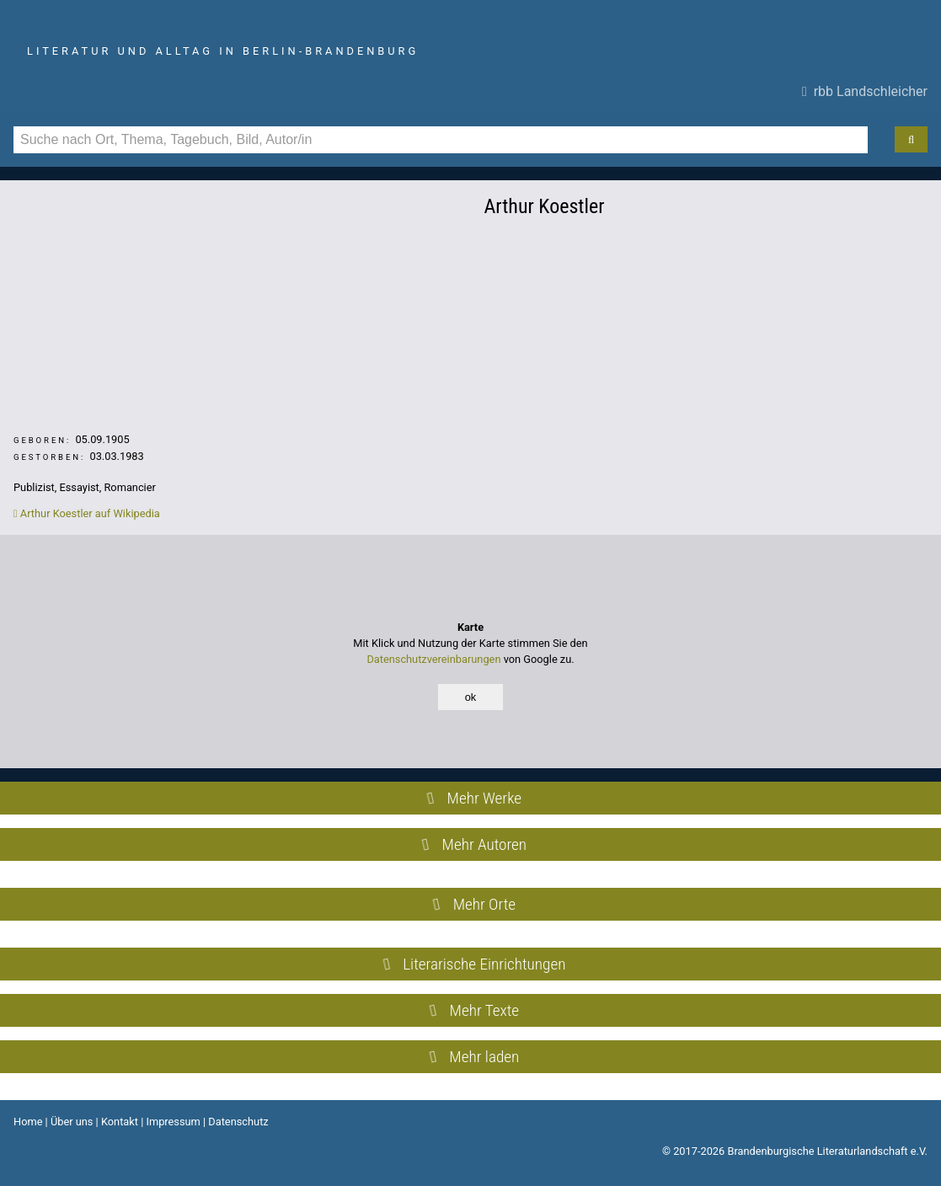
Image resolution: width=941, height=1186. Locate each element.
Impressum (173, 1121)
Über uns (72, 1121)
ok (471, 697)
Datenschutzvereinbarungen (433, 659)
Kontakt (119, 1121)
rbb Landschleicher (865, 91)
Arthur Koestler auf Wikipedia (86, 513)
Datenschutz (238, 1121)
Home (27, 1121)
